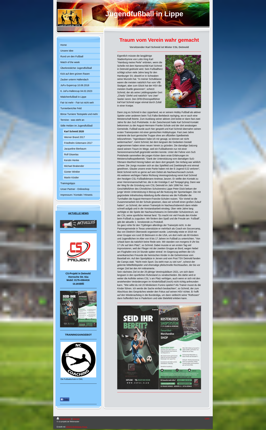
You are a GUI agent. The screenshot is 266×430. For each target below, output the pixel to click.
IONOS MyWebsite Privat (76, 427)
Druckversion (64, 419)
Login (207, 418)
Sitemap (76, 419)
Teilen (65, 399)
